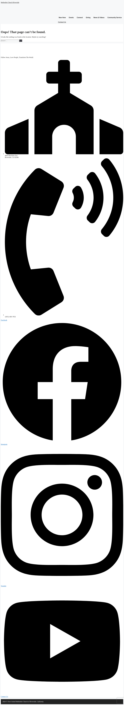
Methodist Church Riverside (10, 2)
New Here (62, 18)
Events (71, 18)
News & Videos (98, 18)
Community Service (114, 18)
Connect (80, 18)
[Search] (20, 41)
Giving (88, 18)
